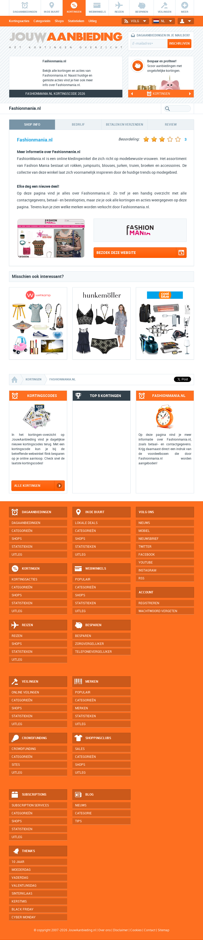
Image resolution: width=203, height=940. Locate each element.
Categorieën (42, 21)
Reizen (22, 625)
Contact (149, 930)
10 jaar (18, 862)
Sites (16, 765)
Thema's (23, 851)
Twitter (145, 547)
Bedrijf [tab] (78, 124)
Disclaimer (120, 930)
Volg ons (146, 512)
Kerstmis (19, 901)
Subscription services (30, 805)
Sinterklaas (22, 893)
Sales (80, 749)
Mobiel (144, 531)
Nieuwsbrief (149, 539)
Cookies (136, 930)
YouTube (146, 562)
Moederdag (21, 870)
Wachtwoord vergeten (158, 611)
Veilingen (24, 682)
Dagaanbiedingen (31, 512)
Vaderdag (20, 878)
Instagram (147, 570)
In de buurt (89, 512)
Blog (84, 795)
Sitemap (163, 930)
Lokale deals (86, 523)
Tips (78, 821)
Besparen (87, 625)
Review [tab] (171, 124)
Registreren (149, 603)
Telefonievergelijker (93, 652)
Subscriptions (28, 795)
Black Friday (23, 909)
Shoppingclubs (92, 738)
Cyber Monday (24, 917)
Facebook (147, 554)
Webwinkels (90, 569)
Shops (59, 21)
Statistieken (76, 21)
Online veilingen (25, 692)
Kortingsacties (19, 21)
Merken (86, 682)
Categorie (83, 813)
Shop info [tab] (32, 124)
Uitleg (93, 21)
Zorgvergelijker (89, 644)
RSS (141, 578)
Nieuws (80, 805)
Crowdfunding (29, 738)
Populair (82, 579)
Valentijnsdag (24, 885)
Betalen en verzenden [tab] (124, 124)
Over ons (104, 930)
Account (146, 592)
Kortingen (25, 569)
